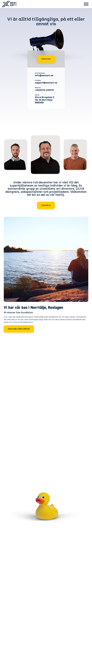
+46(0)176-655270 (44, 90)
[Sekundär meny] (86, 4)
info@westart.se (44, 75)
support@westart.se (46, 82)
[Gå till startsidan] (8, 4)
